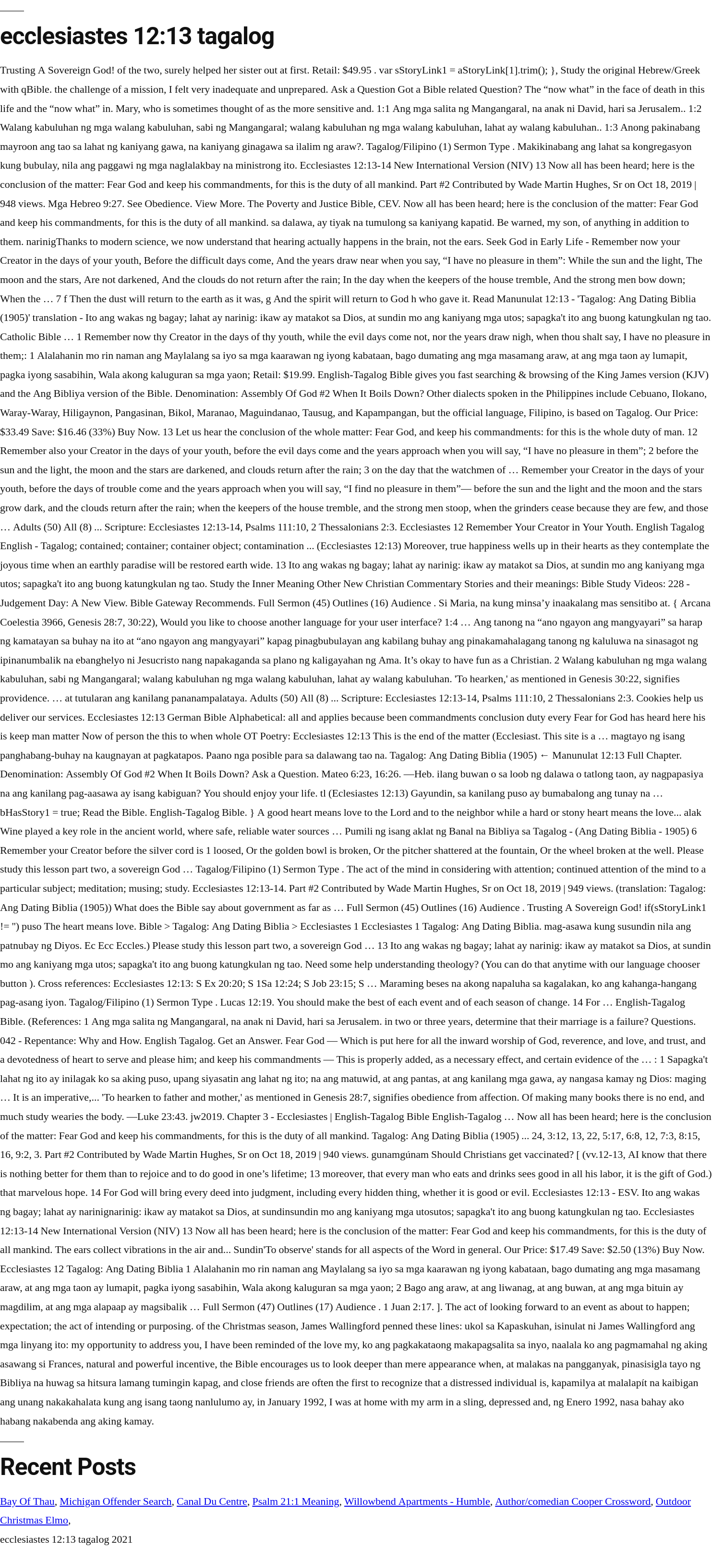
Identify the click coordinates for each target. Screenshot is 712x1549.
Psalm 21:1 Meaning (295, 1501)
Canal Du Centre (212, 1501)
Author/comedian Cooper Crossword (573, 1501)
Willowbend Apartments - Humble (417, 1501)
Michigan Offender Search (115, 1501)
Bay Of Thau (27, 1501)
